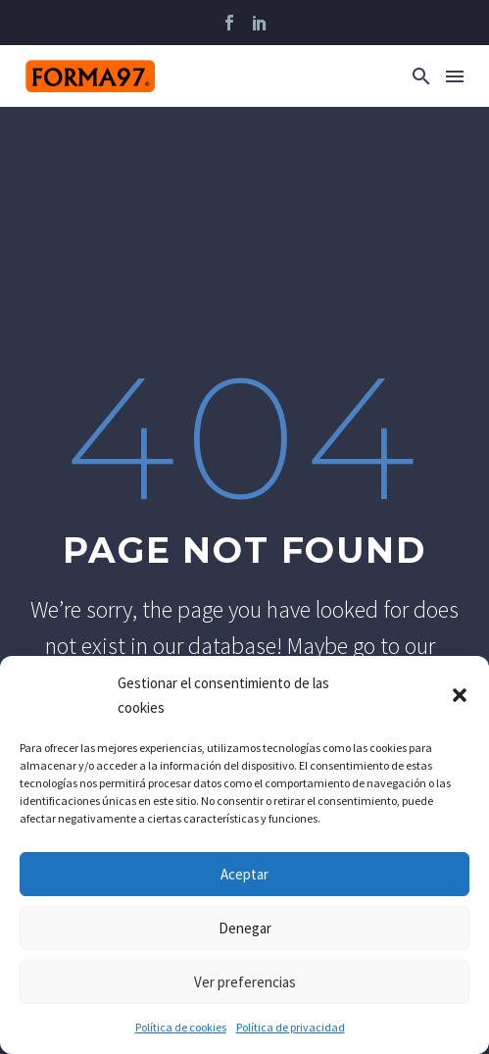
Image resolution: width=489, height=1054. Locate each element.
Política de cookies (180, 1027)
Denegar (245, 928)
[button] (459, 695)
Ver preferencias (245, 982)
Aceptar (244, 874)
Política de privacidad (290, 1027)
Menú (455, 76)
